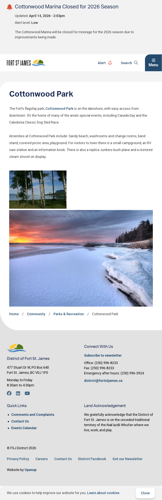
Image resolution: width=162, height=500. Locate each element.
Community (36, 314)
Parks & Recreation (68, 314)
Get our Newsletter (128, 459)
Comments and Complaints (32, 415)
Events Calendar (24, 428)
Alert (105, 63)
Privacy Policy (18, 459)
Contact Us (20, 421)
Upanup (30, 470)
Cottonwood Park (59, 109)
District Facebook (92, 459)
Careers (41, 459)
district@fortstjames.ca (103, 381)
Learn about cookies (103, 493)
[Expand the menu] (153, 62)
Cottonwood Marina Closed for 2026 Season (66, 6)
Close (145, 493)
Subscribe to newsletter (103, 355)
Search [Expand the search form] (129, 63)
